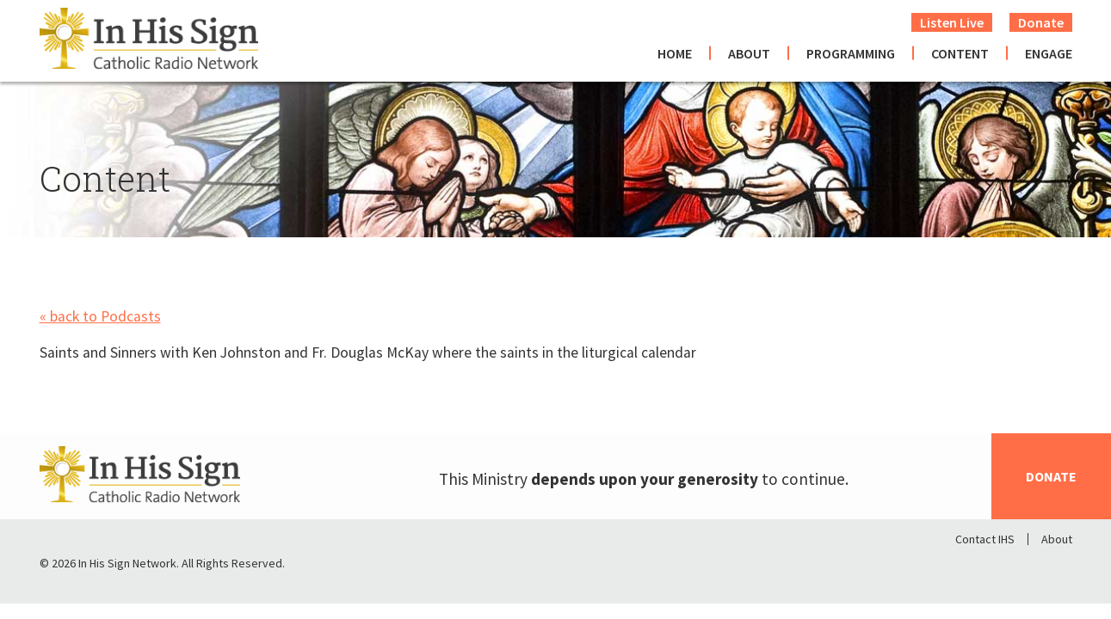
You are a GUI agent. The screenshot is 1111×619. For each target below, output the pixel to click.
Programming (850, 53)
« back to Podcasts (100, 316)
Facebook (969, 567)
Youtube (1058, 567)
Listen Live (952, 22)
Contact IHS (985, 539)
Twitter (1014, 567)
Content (960, 53)
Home (674, 53)
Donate (1041, 22)
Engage (1048, 53)
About (749, 53)
